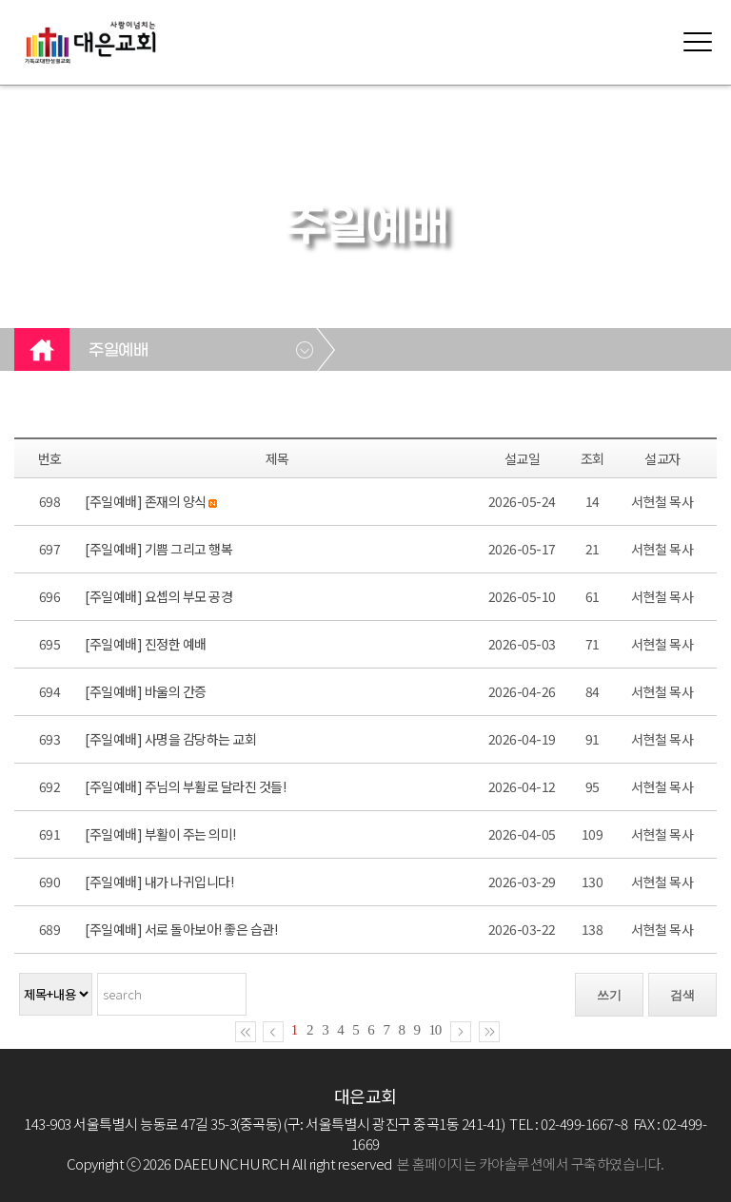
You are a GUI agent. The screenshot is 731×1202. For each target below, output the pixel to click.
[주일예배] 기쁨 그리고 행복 (158, 548)
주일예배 (118, 350)
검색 (682, 995)
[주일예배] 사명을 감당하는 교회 (170, 738)
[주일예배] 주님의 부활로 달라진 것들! (185, 786)
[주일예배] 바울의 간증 (146, 691)
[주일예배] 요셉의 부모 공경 (158, 596)
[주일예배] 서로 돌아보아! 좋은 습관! (181, 929)
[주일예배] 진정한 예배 (146, 643)
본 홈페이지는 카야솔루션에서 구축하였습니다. (530, 1163)
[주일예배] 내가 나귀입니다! (159, 881)
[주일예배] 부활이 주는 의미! (160, 833)
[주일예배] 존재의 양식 (146, 501)
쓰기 (609, 995)
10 (435, 1029)
